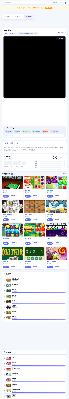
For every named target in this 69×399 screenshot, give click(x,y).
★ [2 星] (10, 163)
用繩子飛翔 (15, 373)
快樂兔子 (14, 395)
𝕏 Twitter (17, 131)
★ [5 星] (24, 163)
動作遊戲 (24, 23)
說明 (6, 143)
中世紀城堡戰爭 (16, 389)
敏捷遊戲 (48, 23)
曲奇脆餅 (14, 379)
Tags (17, 143)
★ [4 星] (19, 163)
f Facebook (9, 131)
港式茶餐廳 (50, 214)
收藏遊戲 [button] (61, 32)
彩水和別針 (15, 384)
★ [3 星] (15, 163)
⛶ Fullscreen (60, 38)
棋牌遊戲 (60, 23)
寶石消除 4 (6, 238)
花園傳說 (27, 191)
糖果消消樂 (50, 191)
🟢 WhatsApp (26, 131)
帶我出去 (14, 363)
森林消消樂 (28, 238)
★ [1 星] (6, 163)
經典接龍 (5, 262)
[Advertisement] (34, 111)
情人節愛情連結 (16, 368)
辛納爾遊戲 (28, 262)
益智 (6, 33)
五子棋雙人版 (28, 214)
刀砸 (13, 357)
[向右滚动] (65, 23)
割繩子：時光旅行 (51, 262)
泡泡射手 (49, 238)
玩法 (11, 143)
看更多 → (65, 174)
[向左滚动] (3, 23)
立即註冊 (48, 8)
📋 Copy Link (54, 131)
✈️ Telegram (36, 131)
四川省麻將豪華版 (7, 214)
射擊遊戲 (36, 23)
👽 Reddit (45, 131)
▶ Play (6, 196)
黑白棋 (5, 191)
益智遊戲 (12, 23)
